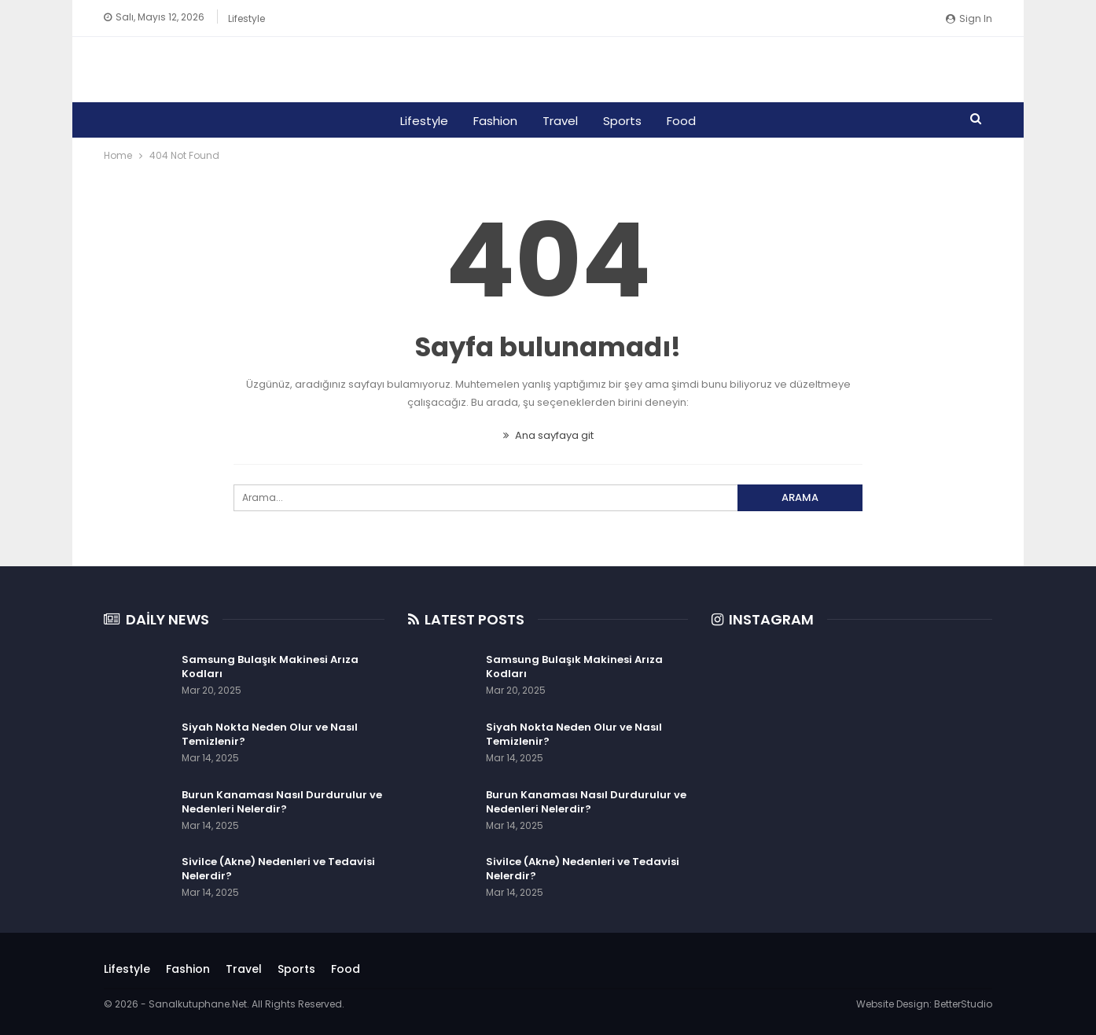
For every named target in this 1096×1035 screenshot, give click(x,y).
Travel (560, 120)
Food (686, 120)
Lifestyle (246, 18)
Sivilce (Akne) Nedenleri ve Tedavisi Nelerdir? (278, 868)
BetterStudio (963, 1004)
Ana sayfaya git (548, 435)
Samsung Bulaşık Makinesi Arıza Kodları (270, 666)
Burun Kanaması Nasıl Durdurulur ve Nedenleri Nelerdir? (282, 801)
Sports (624, 120)
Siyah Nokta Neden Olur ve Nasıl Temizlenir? (270, 734)
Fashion (493, 120)
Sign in (969, 18)
